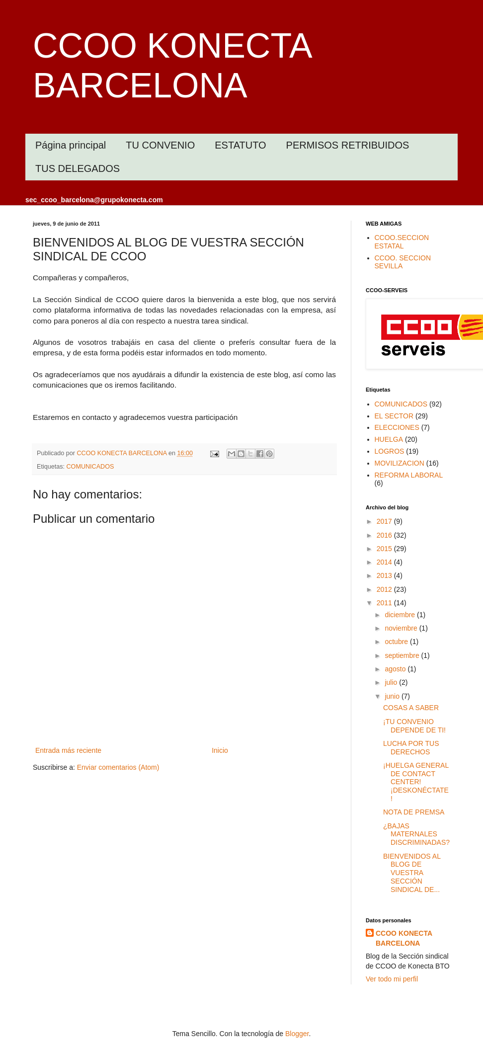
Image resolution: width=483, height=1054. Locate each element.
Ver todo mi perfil (392, 979)
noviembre (402, 628)
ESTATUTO (240, 145)
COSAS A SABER (411, 708)
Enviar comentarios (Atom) (118, 767)
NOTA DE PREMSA (413, 812)
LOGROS (389, 451)
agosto (396, 669)
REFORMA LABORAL (409, 475)
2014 (385, 562)
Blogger (297, 1034)
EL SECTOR (394, 416)
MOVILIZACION (399, 463)
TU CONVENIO (160, 145)
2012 (385, 589)
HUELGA (389, 439)
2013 (385, 575)
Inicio (220, 750)
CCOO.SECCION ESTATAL (402, 242)
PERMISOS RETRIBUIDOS (347, 145)
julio (392, 682)
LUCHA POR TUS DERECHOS (411, 747)
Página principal (70, 145)
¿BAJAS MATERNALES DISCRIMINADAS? (416, 834)
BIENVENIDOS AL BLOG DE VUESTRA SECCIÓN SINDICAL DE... (411, 872)
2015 (385, 549)
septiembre (403, 655)
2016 (385, 535)
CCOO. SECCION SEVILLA (403, 262)
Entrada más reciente (68, 750)
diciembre (401, 615)
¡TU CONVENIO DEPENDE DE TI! (414, 726)
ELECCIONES (397, 427)
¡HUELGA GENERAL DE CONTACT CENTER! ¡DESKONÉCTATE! (416, 782)
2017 (385, 521)
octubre (397, 642)
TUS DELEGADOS (77, 168)
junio (393, 696)
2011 (385, 603)
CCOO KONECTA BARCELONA (404, 938)
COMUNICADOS (90, 466)
